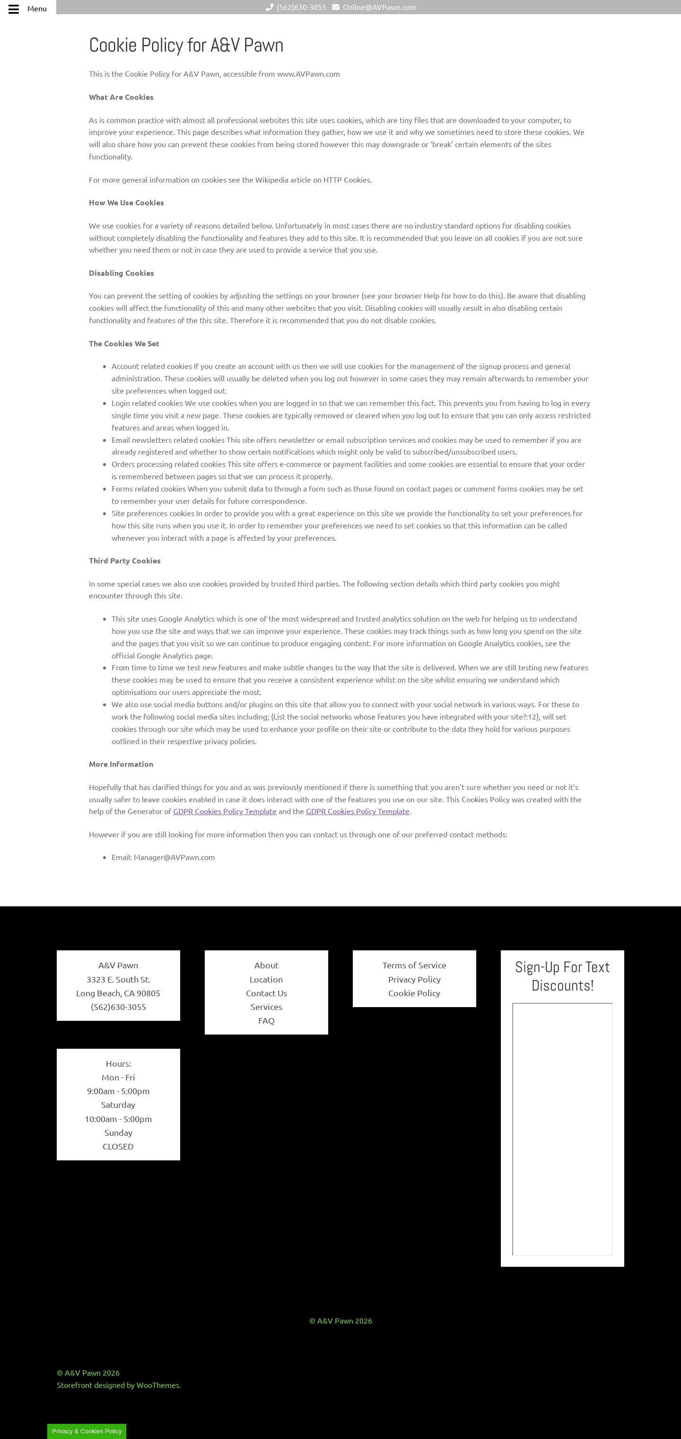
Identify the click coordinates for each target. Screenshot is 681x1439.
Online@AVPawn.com (373, 6)
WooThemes (158, 1384)
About (266, 965)
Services (266, 1006)
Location (266, 979)
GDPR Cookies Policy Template (225, 811)
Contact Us (266, 993)
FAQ (266, 1020)
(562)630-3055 (294, 6)
